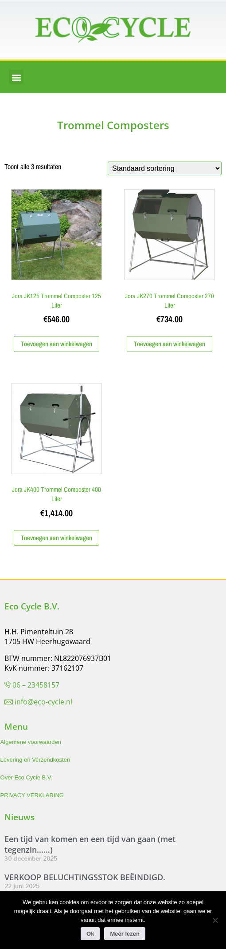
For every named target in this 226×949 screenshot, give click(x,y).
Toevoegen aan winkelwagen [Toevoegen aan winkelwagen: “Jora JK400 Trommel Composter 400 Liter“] (56, 537)
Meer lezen (124, 933)
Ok (90, 933)
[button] (16, 77)
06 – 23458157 (35, 685)
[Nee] (214, 920)
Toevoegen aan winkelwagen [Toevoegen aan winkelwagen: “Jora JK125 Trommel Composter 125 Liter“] (56, 343)
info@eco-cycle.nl (43, 702)
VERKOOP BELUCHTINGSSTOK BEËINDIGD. (84, 877)
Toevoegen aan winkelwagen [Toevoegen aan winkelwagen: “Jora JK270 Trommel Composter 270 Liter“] (169, 343)
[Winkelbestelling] (165, 168)
